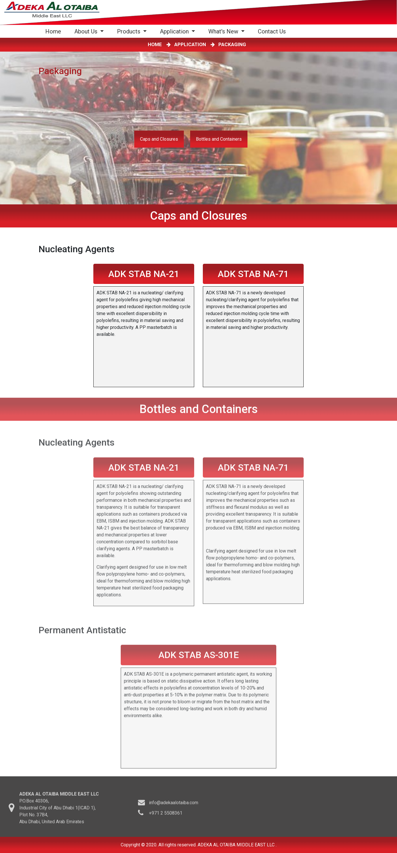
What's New (224, 31)
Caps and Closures (159, 139)
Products (129, 31)
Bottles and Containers (219, 139)
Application (175, 31)
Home (54, 31)
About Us (86, 31)
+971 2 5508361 (165, 815)
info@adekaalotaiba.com (173, 804)
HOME (156, 44)
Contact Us (272, 31)
